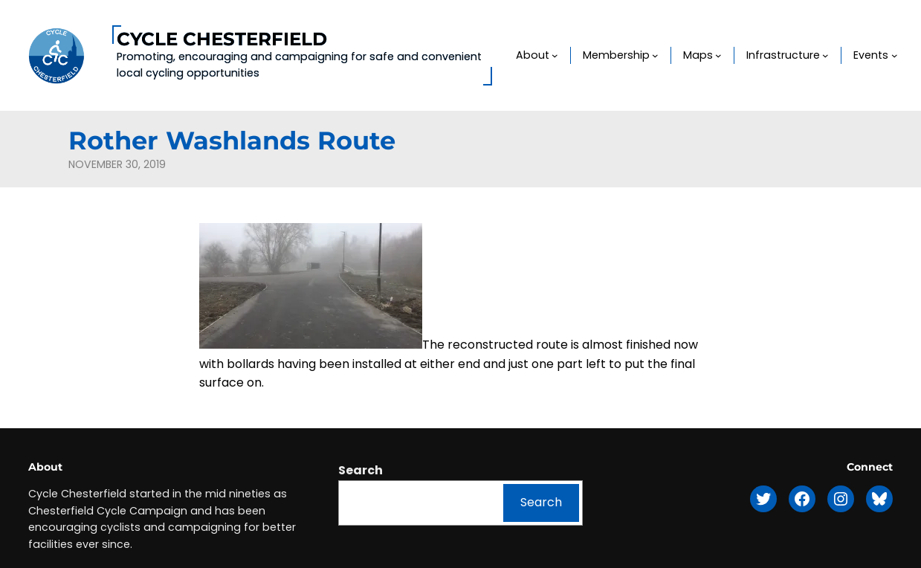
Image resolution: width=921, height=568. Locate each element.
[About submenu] (555, 55)
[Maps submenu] (718, 55)
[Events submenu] (894, 55)
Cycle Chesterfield (222, 39)
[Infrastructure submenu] (825, 55)
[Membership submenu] (655, 55)
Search (360, 470)
